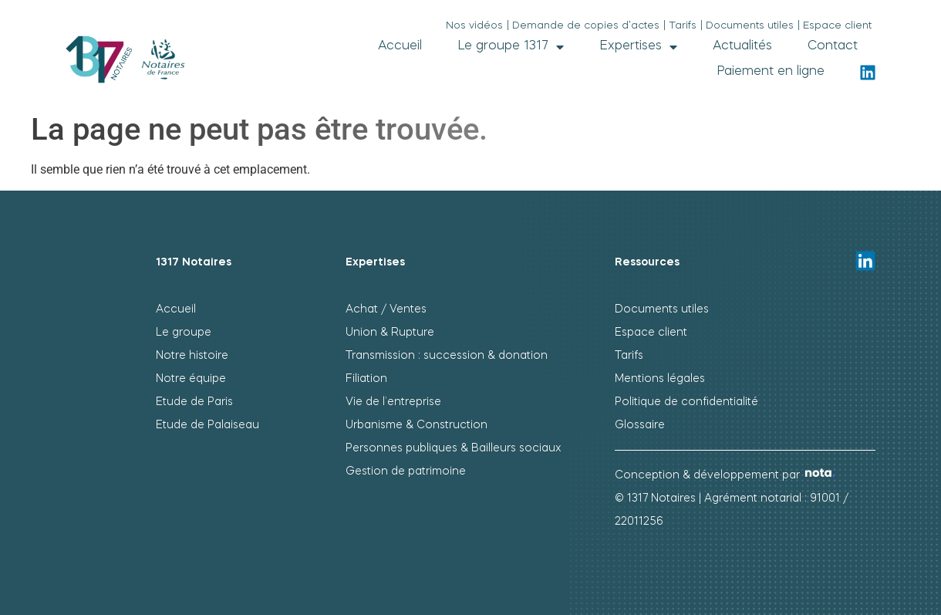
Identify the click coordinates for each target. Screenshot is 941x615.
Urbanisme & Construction (416, 425)
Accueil (400, 46)
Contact (833, 46)
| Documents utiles (747, 26)
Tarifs (629, 355)
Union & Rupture (390, 332)
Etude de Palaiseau (207, 425)
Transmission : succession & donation (447, 355)
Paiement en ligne (771, 72)
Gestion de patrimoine (406, 471)
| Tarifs (679, 26)
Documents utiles (662, 309)
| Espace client (835, 26)
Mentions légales (660, 378)
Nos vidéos (474, 26)
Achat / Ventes (386, 309)
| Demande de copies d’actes (583, 26)
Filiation (366, 378)
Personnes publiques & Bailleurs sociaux (454, 448)
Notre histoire (192, 355)
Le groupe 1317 (510, 46)
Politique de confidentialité (686, 402)
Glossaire (640, 425)
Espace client (651, 332)
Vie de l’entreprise (393, 402)
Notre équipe (191, 378)
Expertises (638, 46)
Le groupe (183, 332)
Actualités (742, 46)
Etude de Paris (194, 402)
